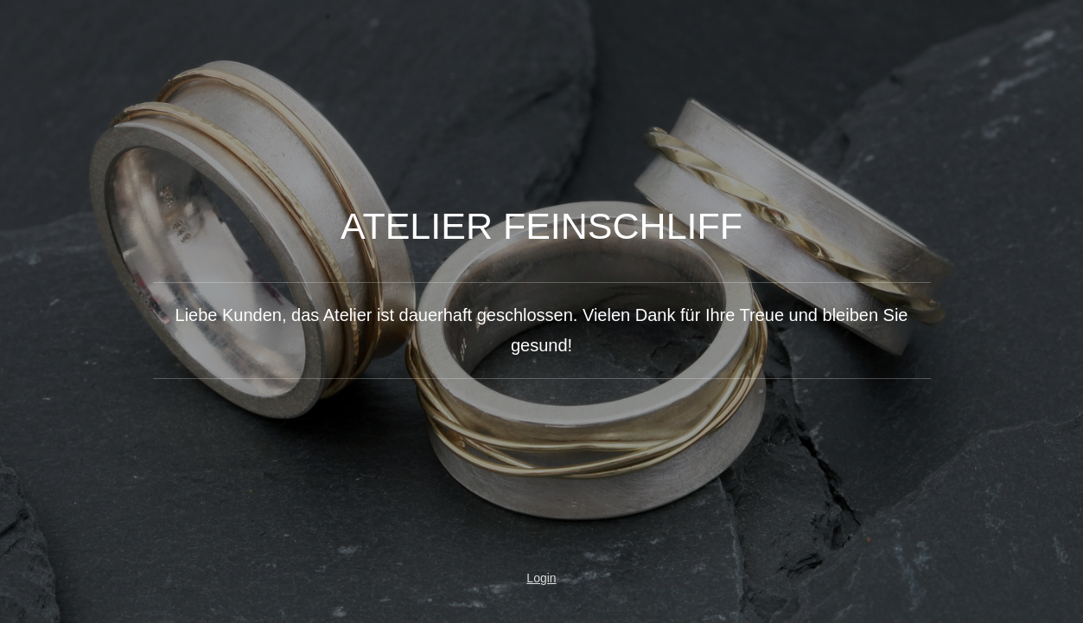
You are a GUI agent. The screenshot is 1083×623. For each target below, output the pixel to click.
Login (541, 578)
